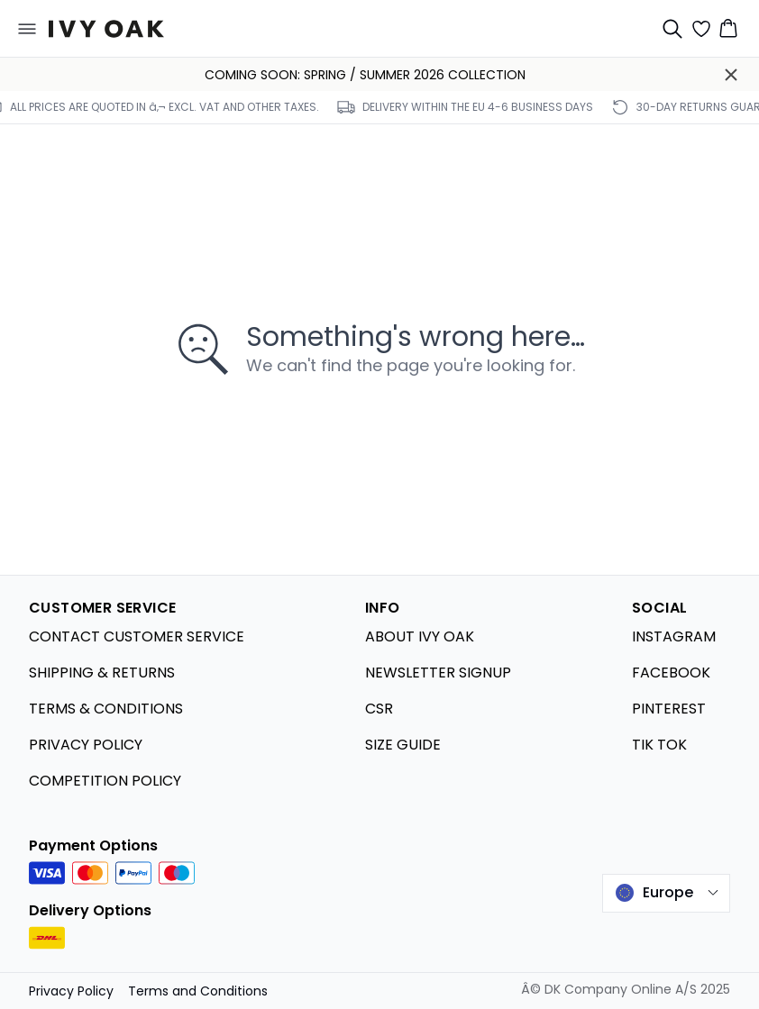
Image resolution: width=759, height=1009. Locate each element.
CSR (379, 708)
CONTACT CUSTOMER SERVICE (136, 636)
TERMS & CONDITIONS (106, 708)
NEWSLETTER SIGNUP (438, 672)
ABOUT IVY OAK (419, 636)
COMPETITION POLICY (105, 780)
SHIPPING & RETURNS (102, 672)
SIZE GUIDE (403, 744)
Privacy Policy (71, 991)
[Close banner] (731, 74)
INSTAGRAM (674, 636)
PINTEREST (669, 708)
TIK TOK (659, 744)
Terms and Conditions (198, 991)
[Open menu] (27, 29)
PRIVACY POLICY (85, 744)
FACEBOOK (671, 672)
